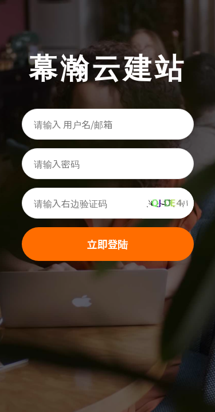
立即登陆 (107, 243)
